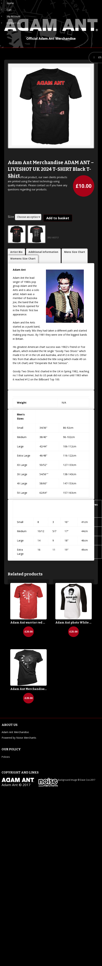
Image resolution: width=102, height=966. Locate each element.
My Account (14, 16)
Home (10, 3)
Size (11, 216)
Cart (9, 9)
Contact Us (13, 23)
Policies (6, 756)
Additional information (43, 252)
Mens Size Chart (74, 252)
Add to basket (57, 218)
